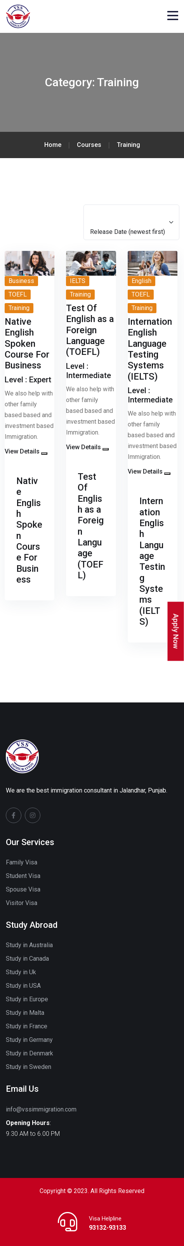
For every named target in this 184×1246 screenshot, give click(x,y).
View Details (22, 451)
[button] (44, 453)
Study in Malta (25, 1012)
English (141, 281)
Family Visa (21, 862)
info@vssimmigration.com (41, 1109)
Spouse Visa (23, 889)
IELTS (77, 281)
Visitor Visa (21, 903)
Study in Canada (27, 958)
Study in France (26, 1026)
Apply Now (176, 631)
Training (19, 308)
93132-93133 (107, 1227)
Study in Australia (29, 945)
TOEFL (18, 294)
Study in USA (23, 985)
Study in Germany (29, 1039)
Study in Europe (27, 999)
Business (21, 281)
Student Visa (23, 876)
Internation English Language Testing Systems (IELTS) (152, 561)
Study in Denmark (29, 1053)
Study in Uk (21, 972)
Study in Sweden (28, 1066)
